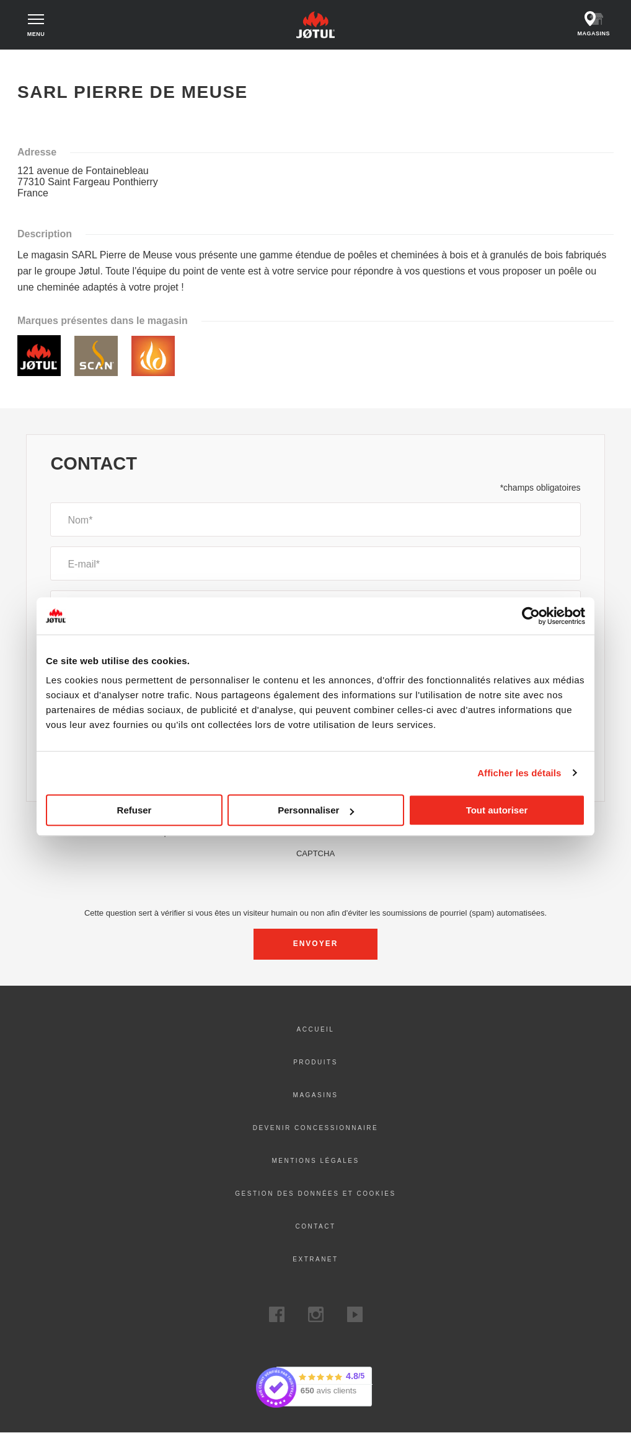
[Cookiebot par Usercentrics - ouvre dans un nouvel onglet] (531, 616)
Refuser (134, 810)
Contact (315, 1226)
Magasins (315, 1095)
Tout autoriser (497, 810)
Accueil (38, 62)
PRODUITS (315, 1062)
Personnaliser (316, 810)
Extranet (315, 1259)
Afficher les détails (519, 773)
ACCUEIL (316, 1029)
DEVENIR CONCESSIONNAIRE (316, 1127)
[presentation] (315, 882)
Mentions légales (315, 1160)
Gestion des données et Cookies (315, 1193)
